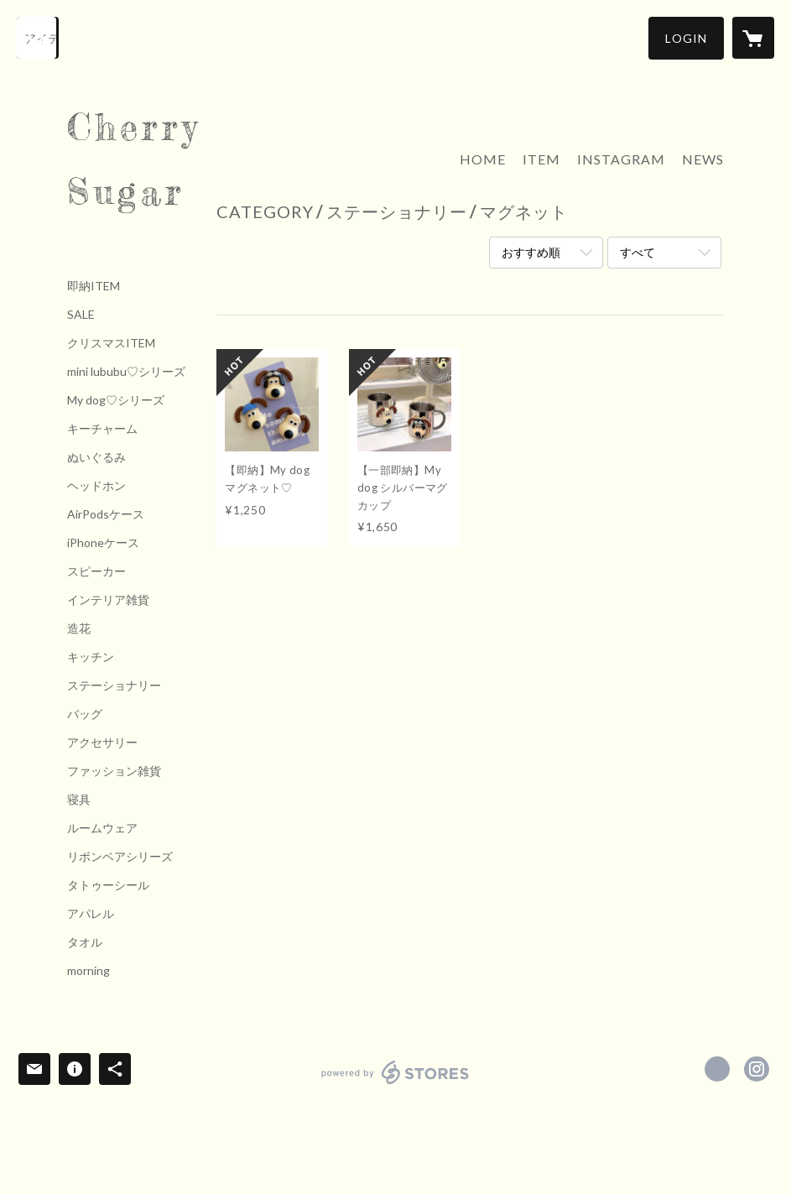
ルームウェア (102, 828)
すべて (637, 252)
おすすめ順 (531, 252)
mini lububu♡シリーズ (126, 372)
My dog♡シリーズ (115, 400)
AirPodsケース (105, 514)
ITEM (541, 159)
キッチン (90, 657)
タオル (84, 942)
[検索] (38, 38)
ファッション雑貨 (114, 771)
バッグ (84, 714)
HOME (483, 159)
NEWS (703, 159)
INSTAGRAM (621, 159)
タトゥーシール (108, 885)
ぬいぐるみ (96, 457)
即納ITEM (93, 286)
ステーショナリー (114, 685)
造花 (79, 628)
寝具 (79, 800)
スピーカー (96, 571)
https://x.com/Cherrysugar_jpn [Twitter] (717, 1069)
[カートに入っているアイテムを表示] (753, 38)
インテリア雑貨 (108, 600)
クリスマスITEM (111, 343)
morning (88, 971)
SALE (81, 315)
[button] (686, 38)
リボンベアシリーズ (120, 857)
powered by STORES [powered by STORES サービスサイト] (395, 1083)
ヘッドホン (96, 486)
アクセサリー (102, 742)
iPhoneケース (103, 543)
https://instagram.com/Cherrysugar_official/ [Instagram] (756, 1069)
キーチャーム (102, 429)
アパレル (90, 914)
